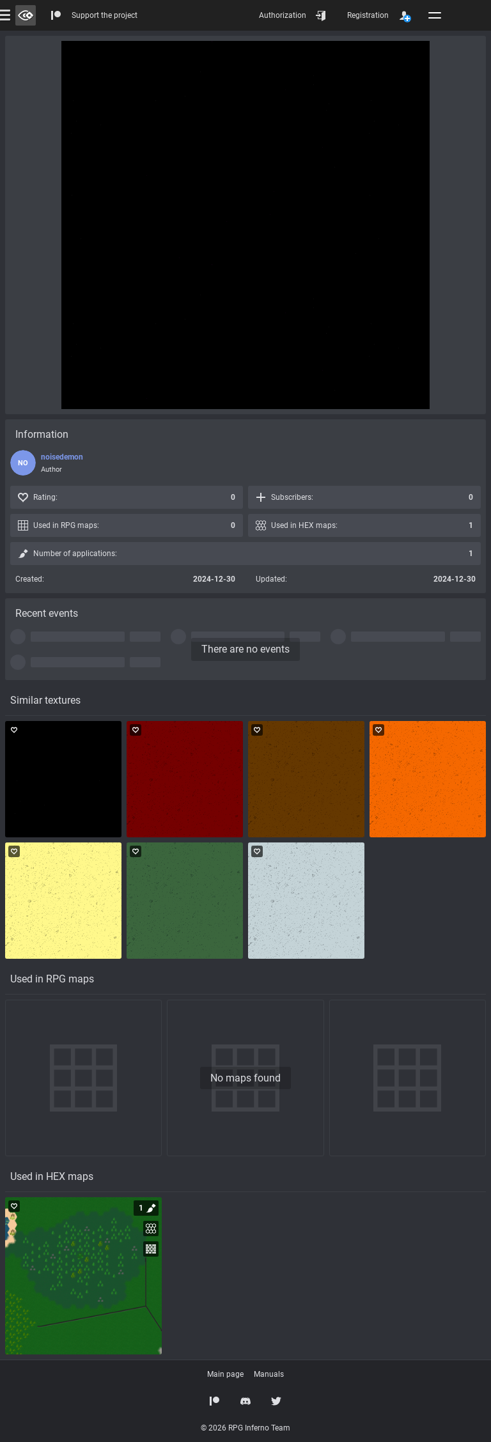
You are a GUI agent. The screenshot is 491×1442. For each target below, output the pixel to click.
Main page (225, 1374)
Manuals (269, 1374)
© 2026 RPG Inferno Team (245, 1428)
